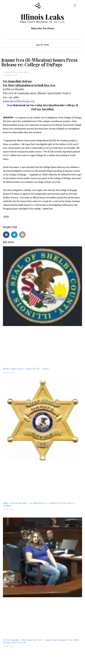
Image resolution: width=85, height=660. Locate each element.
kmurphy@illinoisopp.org (18, 101)
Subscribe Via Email (42, 28)
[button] (74, 5)
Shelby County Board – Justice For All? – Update (26, 368)
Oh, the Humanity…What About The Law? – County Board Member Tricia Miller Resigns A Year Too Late (41, 641)
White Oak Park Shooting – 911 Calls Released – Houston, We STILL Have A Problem (39, 504)
